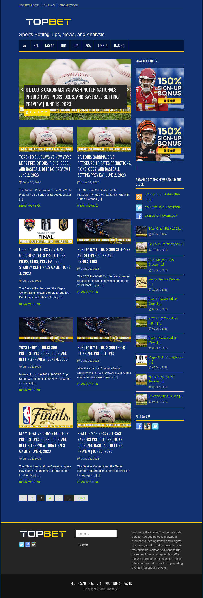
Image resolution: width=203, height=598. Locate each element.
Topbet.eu (113, 589)
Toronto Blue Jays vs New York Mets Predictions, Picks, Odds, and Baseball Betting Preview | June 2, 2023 (45, 166)
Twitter (21, 544)
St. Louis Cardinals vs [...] (166, 244)
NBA (64, 45)
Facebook (27, 544)
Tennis (102, 45)
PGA (88, 45)
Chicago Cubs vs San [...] (166, 396)
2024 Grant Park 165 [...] (166, 228)
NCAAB (49, 45)
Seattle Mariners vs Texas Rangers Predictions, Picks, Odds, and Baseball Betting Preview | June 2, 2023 (100, 442)
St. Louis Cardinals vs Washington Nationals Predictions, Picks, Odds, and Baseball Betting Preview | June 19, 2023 (72, 96)
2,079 (81, 498)
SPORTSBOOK (29, 5)
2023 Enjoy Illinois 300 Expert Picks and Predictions (102, 350)
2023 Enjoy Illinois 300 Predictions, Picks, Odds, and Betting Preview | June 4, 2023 (43, 353)
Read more (28, 205)
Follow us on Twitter (162, 207)
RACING (119, 45)
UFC (75, 45)
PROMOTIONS (69, 5)
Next (128, 89)
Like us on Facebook (161, 215)
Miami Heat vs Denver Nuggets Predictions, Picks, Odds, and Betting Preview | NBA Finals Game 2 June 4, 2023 (43, 442)
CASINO (49, 5)
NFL (36, 45)
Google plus (33, 544)
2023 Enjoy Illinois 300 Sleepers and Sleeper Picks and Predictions (103, 255)
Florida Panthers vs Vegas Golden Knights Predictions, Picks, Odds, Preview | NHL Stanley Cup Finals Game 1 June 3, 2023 (44, 261)
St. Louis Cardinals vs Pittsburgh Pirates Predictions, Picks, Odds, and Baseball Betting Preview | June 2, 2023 (104, 166)
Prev (22, 89)
